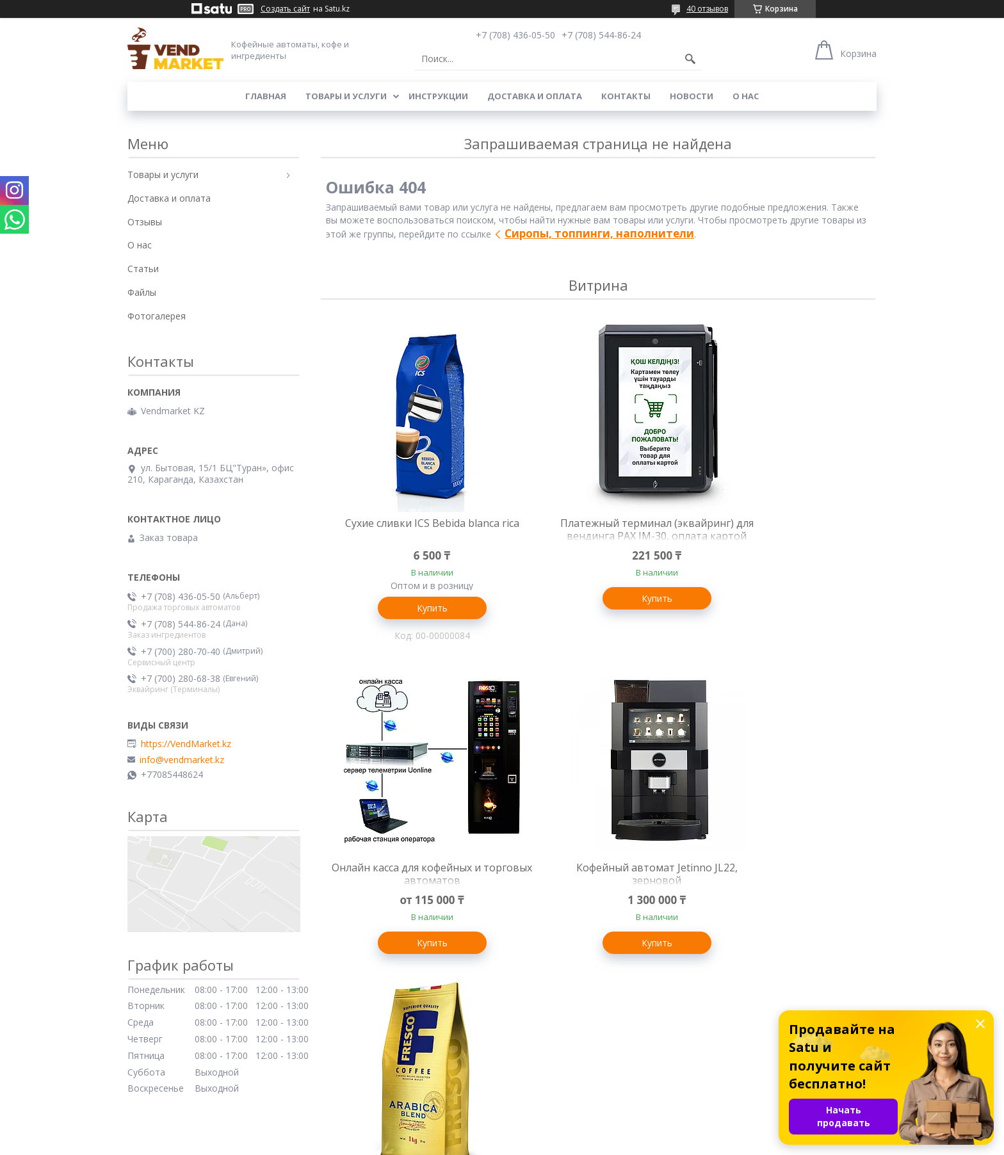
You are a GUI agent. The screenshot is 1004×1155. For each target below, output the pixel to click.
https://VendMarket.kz (186, 744)
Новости (691, 96)
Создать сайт (285, 8)
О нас (746, 96)
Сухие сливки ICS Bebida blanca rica (412, 529)
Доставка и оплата (534, 96)
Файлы (141, 292)
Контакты (626, 96)
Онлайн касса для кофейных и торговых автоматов (783, 529)
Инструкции (438, 96)
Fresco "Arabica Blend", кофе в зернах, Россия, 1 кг (597, 878)
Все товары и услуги (593, 1025)
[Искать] (690, 59)
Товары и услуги (346, 96)
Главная (265, 96)
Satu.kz (559, 1131)
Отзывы (144, 222)
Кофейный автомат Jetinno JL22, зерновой (412, 878)
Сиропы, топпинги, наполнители (599, 233)
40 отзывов (707, 8)
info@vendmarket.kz (182, 760)
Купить (412, 608)
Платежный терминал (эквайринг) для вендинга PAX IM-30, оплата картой (598, 536)
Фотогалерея (156, 316)
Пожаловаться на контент (534, 1142)
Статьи (143, 268)
